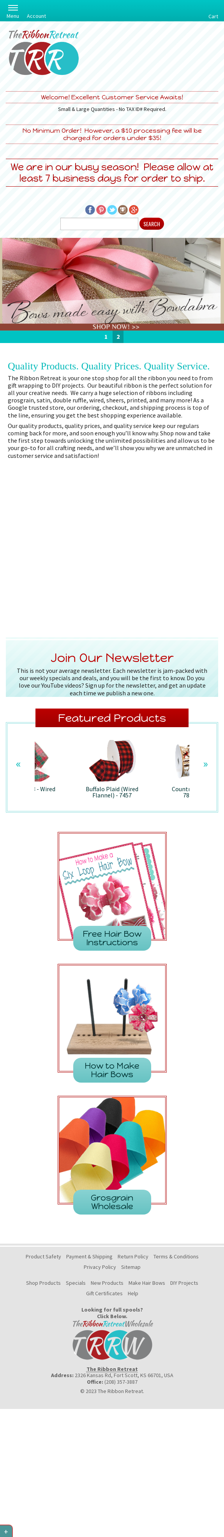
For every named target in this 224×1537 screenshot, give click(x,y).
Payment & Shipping (89, 1256)
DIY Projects (184, 1282)
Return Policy (133, 1256)
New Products (107, 1282)
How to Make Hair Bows (112, 1070)
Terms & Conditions (176, 1256)
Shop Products (43, 1282)
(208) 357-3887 (121, 1381)
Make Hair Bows (147, 1282)
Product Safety (43, 1256)
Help (133, 1293)
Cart (213, 16)
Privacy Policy (100, 1266)
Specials (76, 1282)
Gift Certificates (104, 1293)
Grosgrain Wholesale (112, 1201)
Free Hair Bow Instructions (112, 938)
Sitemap (131, 1266)
